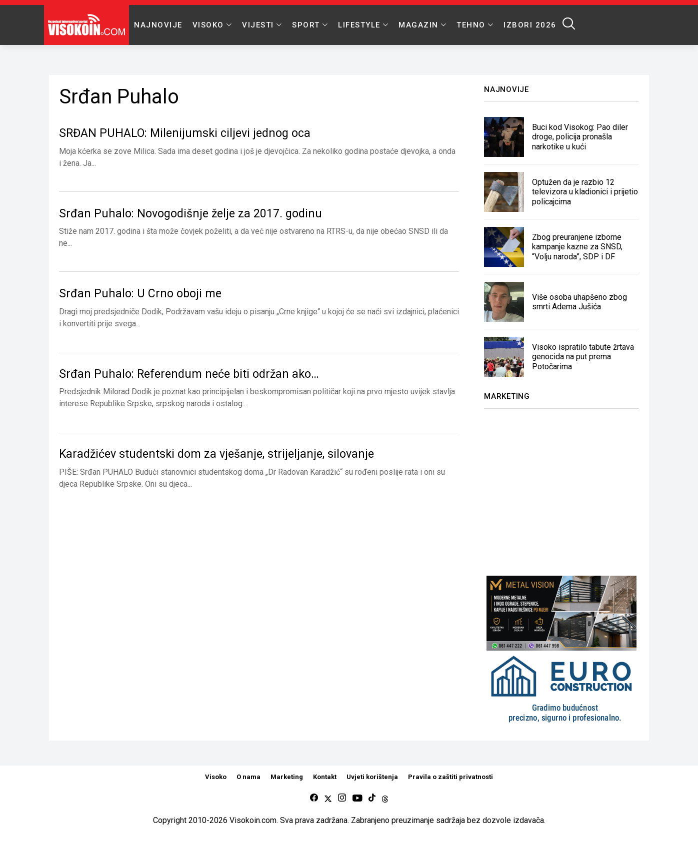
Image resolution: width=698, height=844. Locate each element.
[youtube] (357, 798)
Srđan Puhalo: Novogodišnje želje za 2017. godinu (190, 213)
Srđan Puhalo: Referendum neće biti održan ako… (189, 374)
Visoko (215, 777)
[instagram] (342, 798)
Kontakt (324, 777)
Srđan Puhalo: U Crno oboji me (140, 293)
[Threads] (385, 798)
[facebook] (314, 798)
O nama (248, 777)
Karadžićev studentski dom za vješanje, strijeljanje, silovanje (216, 454)
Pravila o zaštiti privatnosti (450, 777)
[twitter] (328, 798)
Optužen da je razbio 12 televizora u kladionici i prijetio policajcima (585, 191)
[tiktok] (372, 798)
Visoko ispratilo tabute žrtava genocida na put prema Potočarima (583, 356)
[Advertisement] (561, 486)
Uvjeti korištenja (372, 777)
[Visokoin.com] (88, 24)
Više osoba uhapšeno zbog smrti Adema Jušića (579, 301)
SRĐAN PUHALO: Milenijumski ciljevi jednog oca (184, 133)
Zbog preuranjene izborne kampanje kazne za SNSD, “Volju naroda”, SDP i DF (577, 246)
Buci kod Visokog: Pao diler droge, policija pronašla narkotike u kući (580, 136)
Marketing (286, 777)
